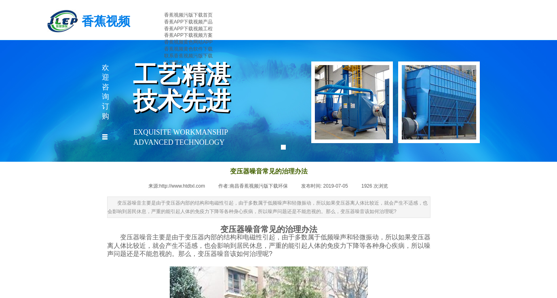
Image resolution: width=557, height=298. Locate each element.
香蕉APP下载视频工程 (188, 29)
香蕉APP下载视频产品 (188, 22)
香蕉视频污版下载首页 (188, 15)
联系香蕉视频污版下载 (188, 56)
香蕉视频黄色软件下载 (188, 49)
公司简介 (174, 63)
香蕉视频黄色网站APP (188, 42)
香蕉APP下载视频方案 (188, 35)
